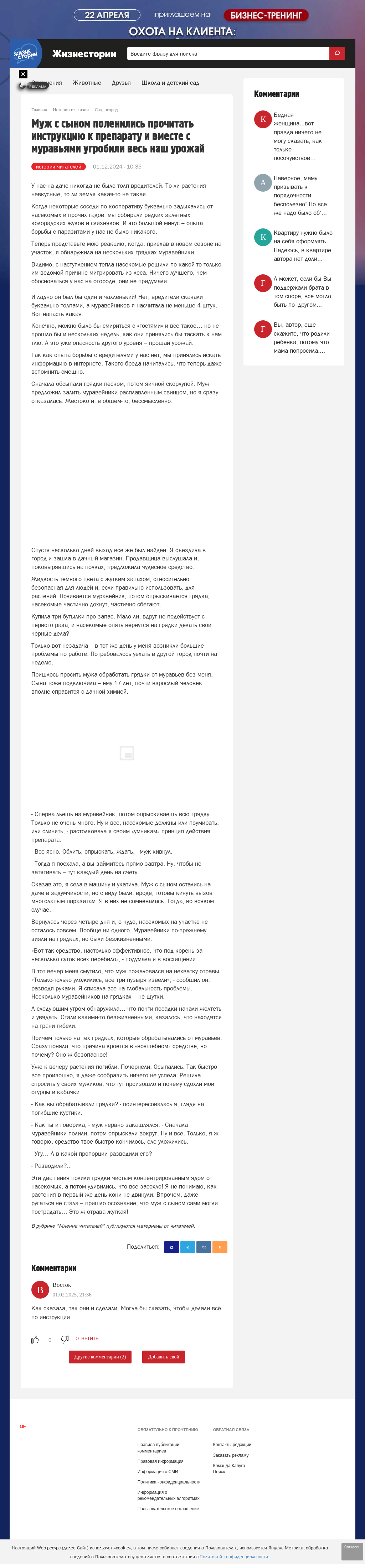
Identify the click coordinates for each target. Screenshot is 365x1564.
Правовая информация (161, 1461)
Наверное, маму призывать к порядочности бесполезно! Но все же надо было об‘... (300, 195)
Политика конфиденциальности (169, 1482)
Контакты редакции (232, 1444)
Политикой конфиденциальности (234, 1556)
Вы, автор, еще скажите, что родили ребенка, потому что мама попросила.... (302, 337)
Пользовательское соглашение (168, 1508)
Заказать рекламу (231, 1455)
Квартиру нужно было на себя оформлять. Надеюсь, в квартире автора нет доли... (303, 245)
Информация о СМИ (158, 1471)
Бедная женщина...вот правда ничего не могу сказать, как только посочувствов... (298, 136)
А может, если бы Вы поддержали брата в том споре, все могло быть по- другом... (302, 291)
